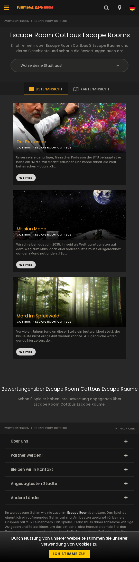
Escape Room (78, 512)
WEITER (26, 178)
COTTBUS (24, 147)
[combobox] (119, 7)
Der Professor (31, 142)
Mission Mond (32, 229)
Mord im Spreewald (38, 316)
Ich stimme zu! (69, 553)
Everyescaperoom (17, 21)
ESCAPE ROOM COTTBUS (53, 147)
